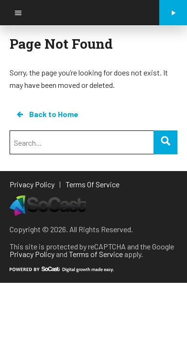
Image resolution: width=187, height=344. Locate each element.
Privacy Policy (32, 253)
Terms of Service (96, 253)
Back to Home (46, 114)
